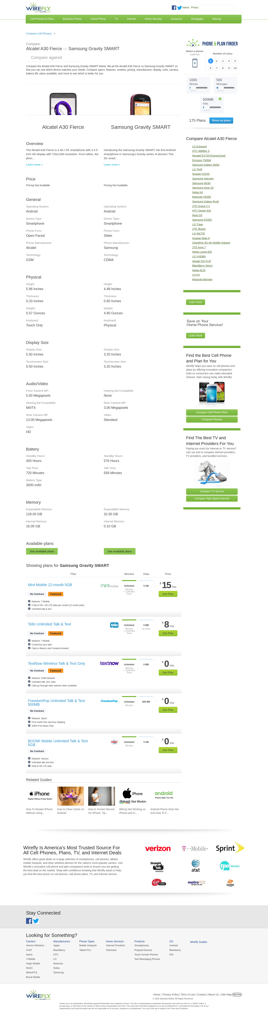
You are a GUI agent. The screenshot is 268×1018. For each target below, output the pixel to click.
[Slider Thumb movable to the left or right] (193, 89)
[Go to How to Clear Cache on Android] (70, 796)
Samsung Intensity (203, 178)
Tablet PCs (85, 950)
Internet (131, 18)
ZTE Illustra (199, 228)
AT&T (29, 950)
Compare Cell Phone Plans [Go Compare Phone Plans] (212, 412)
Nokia (56, 968)
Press (194, 7)
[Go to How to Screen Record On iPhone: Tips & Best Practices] (101, 796)
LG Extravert (199, 146)
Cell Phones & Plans (42, 18)
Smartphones (141, 945)
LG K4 (196, 274)
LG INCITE (198, 233)
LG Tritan (197, 224)
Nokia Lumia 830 (202, 251)
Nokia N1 (197, 192)
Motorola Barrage (202, 279)
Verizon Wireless (35, 945)
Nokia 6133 (198, 270)
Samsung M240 (201, 183)
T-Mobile (30, 959)
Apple (56, 945)
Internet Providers (115, 945)
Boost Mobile (33, 977)
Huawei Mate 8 (201, 238)
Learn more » (34, 164)
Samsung (58, 972)
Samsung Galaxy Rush (205, 201)
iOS (171, 954)
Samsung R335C (202, 219)
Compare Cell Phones (39, 33)
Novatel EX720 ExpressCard (208, 155)
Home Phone (98, 18)
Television (111, 950)
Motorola (58, 963)
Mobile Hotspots (88, 945)
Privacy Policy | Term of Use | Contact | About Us (191, 994)
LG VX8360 (199, 256)
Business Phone (72, 18)
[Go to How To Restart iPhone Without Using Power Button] (39, 796)
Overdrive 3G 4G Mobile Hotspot (211, 242)
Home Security (153, 18)
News (185, 7)
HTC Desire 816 (201, 210)
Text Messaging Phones (147, 959)
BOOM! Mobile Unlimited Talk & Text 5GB (58, 743)
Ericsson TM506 (201, 160)
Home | (157, 994)
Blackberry (175, 950)
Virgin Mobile (33, 963)
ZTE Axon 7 (199, 247)
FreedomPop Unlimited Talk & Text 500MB (56, 702)
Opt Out (237, 994)
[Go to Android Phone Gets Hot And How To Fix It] (163, 796)
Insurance (176, 18)
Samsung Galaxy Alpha (205, 164)
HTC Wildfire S (201, 151)
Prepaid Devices (143, 950)
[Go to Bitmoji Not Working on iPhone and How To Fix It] (132, 796)
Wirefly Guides (198, 941)
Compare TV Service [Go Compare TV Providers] (212, 491)
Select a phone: (195, 53)
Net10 (29, 968)
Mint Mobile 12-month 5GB (50, 585)
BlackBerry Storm (202, 265)
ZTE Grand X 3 (201, 206)
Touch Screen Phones (146, 954)
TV (116, 18)
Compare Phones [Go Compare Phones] (212, 419)
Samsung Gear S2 (203, 187)
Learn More (195, 302)
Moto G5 (197, 215)
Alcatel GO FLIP (201, 261)
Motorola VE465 (201, 196)
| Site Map (226, 994)
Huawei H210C (201, 173)
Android (173, 945)
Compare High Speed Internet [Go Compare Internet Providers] (212, 498)
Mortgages (197, 18)
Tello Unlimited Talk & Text (49, 624)
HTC (55, 954)
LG (55, 959)
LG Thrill (197, 169)
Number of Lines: (223, 53)
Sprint (29, 954)
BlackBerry (59, 950)
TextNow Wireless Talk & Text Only (56, 663)
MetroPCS (31, 972)
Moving (216, 18)
